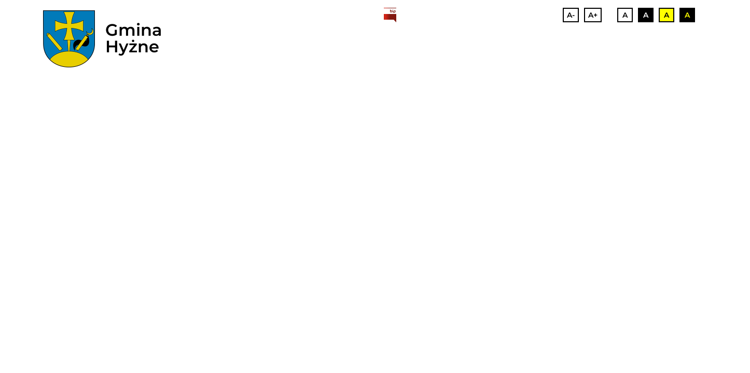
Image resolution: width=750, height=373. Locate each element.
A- (571, 15)
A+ (593, 15)
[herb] (69, 38)
